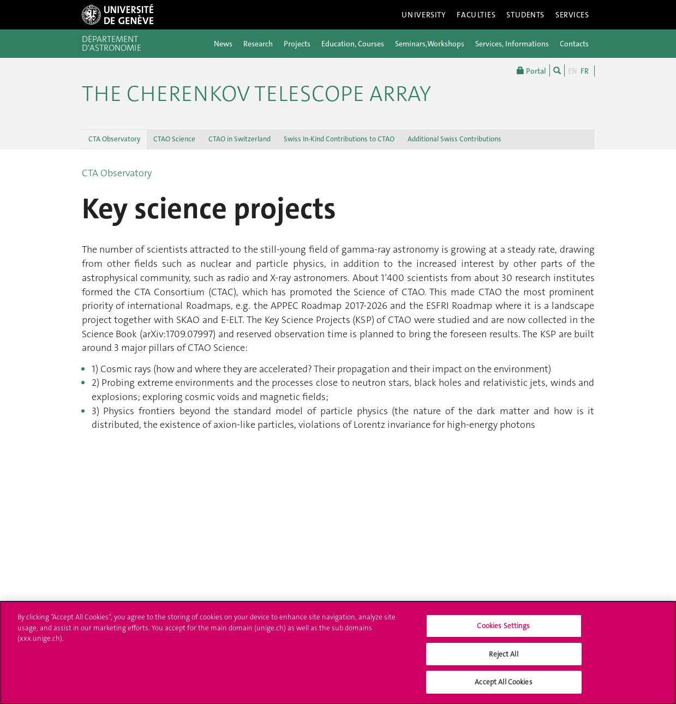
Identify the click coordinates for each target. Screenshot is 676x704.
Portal (531, 70)
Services (572, 15)
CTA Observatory (114, 139)
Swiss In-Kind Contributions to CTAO (339, 139)
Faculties (476, 15)
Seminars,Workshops (429, 44)
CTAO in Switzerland (239, 139)
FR (585, 71)
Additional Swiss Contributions (454, 139)
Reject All (503, 659)
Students (525, 15)
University (424, 15)
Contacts (574, 44)
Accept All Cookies (503, 687)
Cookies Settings (503, 631)
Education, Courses (352, 44)
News (223, 44)
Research (258, 44)
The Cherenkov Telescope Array (256, 94)
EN (572, 71)
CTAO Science (174, 139)
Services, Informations (512, 44)
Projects (297, 44)
